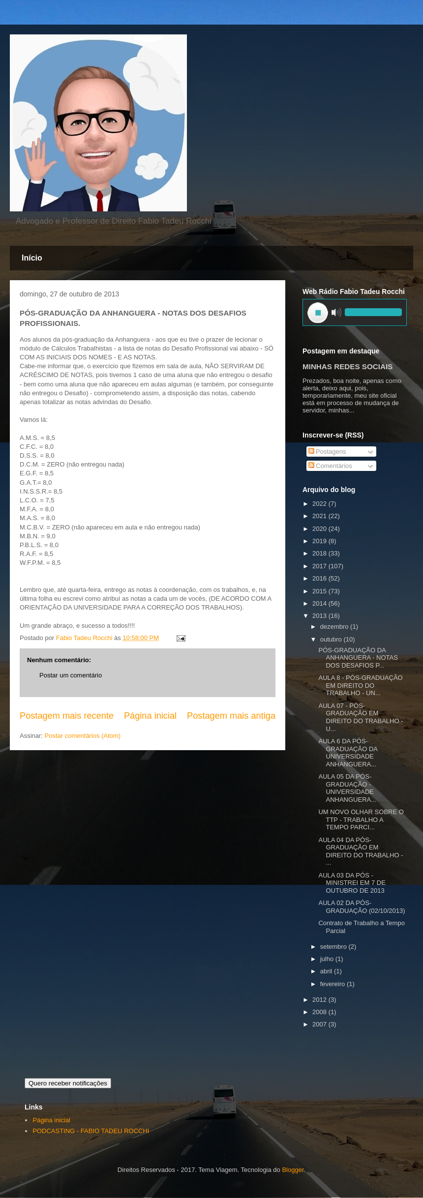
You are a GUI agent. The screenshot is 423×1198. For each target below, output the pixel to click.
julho (327, 959)
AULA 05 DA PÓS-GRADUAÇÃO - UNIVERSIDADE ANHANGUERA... (347, 788)
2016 (320, 578)
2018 (320, 553)
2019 (320, 541)
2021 (320, 516)
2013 (320, 615)
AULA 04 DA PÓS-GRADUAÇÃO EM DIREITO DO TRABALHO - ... (360, 851)
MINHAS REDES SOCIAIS (347, 366)
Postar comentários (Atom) (83, 735)
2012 (320, 999)
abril (327, 971)
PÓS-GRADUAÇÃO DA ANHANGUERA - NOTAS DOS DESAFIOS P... (357, 657)
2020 (320, 528)
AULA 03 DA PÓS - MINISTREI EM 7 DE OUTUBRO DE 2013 (351, 883)
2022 (320, 503)
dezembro (335, 626)
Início (32, 258)
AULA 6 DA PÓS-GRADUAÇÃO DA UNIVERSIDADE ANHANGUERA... (347, 752)
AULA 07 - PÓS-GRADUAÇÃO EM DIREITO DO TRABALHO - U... (360, 717)
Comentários (330, 465)
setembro (334, 946)
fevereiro (333, 984)
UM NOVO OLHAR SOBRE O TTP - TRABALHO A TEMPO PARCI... (360, 819)
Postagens (327, 451)
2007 (320, 1024)
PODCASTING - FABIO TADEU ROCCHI (90, 1131)
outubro (332, 639)
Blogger (292, 1169)
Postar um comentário (70, 675)
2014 (320, 603)
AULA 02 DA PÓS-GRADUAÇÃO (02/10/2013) (361, 906)
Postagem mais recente (67, 716)
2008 (320, 1012)
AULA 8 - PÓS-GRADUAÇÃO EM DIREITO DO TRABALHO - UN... (360, 685)
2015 (320, 591)
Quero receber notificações (68, 1083)
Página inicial (150, 716)
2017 (320, 566)
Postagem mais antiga (231, 716)
